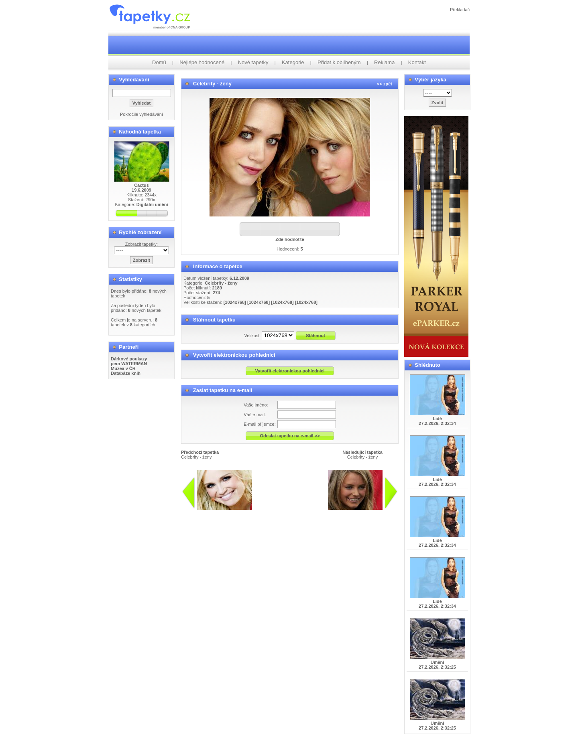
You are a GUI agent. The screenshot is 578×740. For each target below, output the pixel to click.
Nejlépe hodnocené (201, 62)
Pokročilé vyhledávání (141, 114)
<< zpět (384, 83)
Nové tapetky (253, 62)
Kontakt (417, 62)
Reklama (384, 62)
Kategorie (293, 62)
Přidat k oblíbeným (339, 62)
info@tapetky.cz (277, 513)
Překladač (460, 9)
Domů (159, 62)
